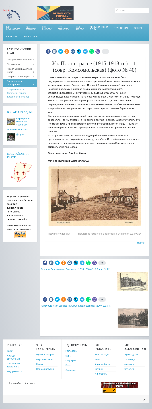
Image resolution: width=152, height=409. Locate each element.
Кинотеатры (101, 373)
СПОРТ (138, 28)
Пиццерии (70, 360)
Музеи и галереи (45, 354)
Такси (10, 351)
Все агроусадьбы (20, 112)
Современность (15, 89)
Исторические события (19, 59)
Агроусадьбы (131, 354)
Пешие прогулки (45, 369)
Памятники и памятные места (19, 70)
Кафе (68, 365)
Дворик (20, 134)
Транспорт (121, 28)
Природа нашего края (18, 76)
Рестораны (71, 351)
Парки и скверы (44, 359)
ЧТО (64, 28)
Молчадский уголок (17, 129)
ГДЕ (31, 28)
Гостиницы (129, 359)
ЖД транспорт (14, 371)
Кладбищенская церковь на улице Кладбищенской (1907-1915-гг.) (76, 305)
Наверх (141, 242)
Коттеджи (129, 369)
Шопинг (40, 364)
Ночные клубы (102, 354)
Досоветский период (18, 96)
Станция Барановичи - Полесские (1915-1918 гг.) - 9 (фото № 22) (76, 269)
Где (13, 28)
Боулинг (99, 369)
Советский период (16, 93)
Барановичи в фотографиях (14, 83)
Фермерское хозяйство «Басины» (22, 121)
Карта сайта (14, 383)
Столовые (70, 370)
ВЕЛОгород (31, 36)
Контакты (30, 383)
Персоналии (13, 64)
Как (80, 28)
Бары (68, 355)
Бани (97, 359)
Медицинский (99, 28)
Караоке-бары (102, 364)
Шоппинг (12, 36)
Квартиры (129, 364)
